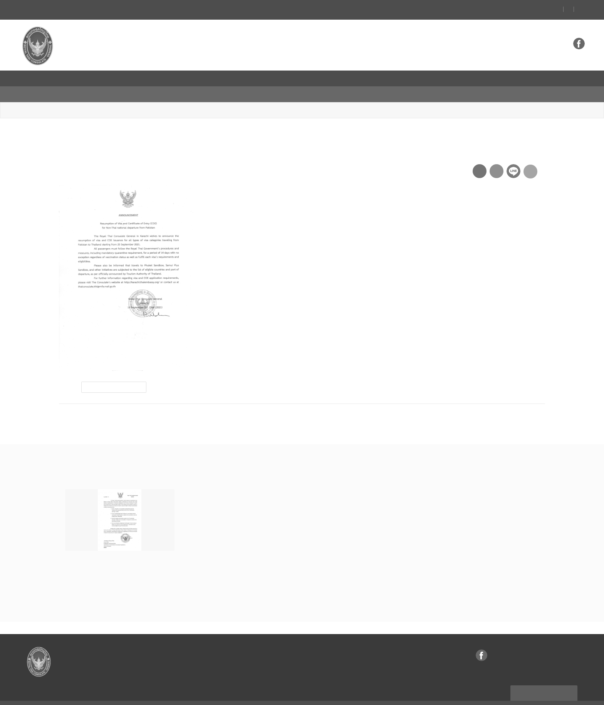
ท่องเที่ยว (165, 78)
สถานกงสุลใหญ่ (81, 78)
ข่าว (128, 78)
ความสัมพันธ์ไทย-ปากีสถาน (405, 78)
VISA (309, 78)
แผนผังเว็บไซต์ (544, 676)
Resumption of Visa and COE (178, 94)
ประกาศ (118, 94)
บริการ (344, 78)
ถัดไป (528, 402)
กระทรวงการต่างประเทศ (532, 78)
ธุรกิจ (204, 78)
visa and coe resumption (114, 372)
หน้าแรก (33, 78)
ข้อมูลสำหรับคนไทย (257, 78)
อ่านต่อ (78, 580)
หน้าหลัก (70, 94)
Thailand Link (470, 78)
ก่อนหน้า (81, 402)
